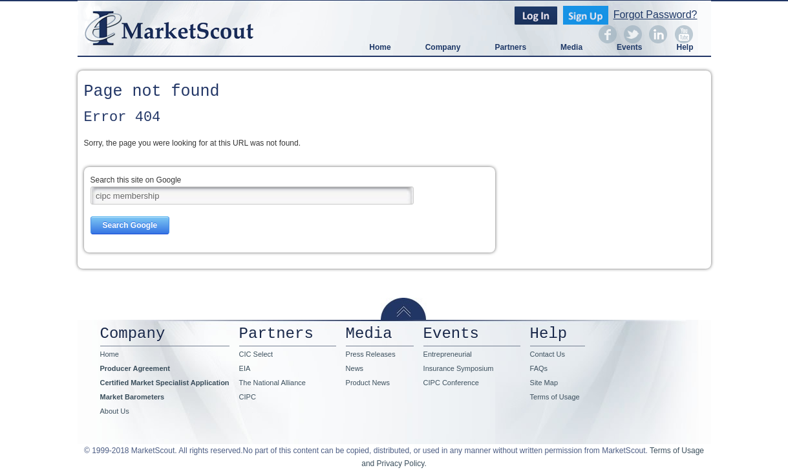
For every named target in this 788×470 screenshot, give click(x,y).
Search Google (130, 225)
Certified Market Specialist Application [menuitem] (164, 382)
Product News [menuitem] (368, 382)
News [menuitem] (355, 368)
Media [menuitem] (571, 47)
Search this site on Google (136, 180)
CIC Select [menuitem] (256, 354)
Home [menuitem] (379, 47)
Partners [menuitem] (510, 47)
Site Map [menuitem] (544, 382)
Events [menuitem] (629, 47)
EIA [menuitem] (245, 368)
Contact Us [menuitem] (547, 354)
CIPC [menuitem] (247, 397)
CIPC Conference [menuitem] (451, 382)
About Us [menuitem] (114, 411)
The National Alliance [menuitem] (272, 382)
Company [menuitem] (443, 47)
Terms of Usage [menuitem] (555, 397)
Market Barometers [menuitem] (132, 397)
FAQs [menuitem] (539, 368)
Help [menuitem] (684, 47)
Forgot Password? (655, 15)
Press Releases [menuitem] (371, 354)
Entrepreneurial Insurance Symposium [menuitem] (458, 361)
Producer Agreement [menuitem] (135, 368)
